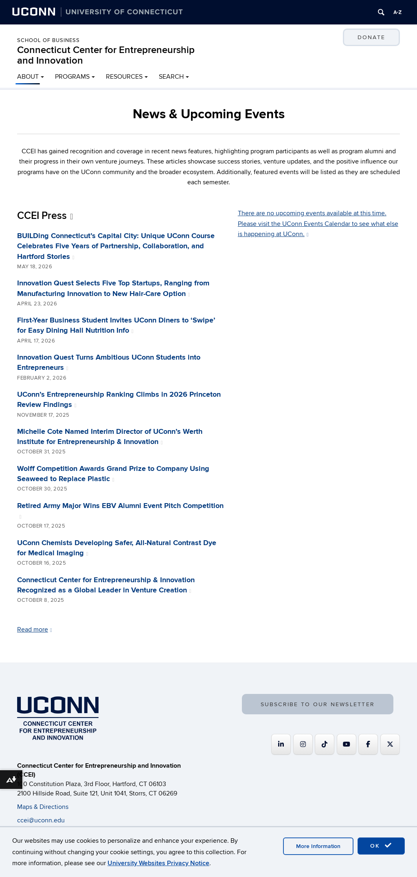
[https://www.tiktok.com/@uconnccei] (324, 744)
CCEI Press (45, 216)
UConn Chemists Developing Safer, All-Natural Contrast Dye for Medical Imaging (116, 548)
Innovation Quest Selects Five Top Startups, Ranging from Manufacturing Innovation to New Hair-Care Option (113, 288)
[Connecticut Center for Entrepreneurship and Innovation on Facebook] (368, 744)
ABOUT (28, 77)
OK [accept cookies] (381, 845)
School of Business (48, 40)
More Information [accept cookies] (318, 846)
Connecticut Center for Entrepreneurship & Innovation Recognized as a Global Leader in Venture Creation (106, 585)
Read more (34, 629)
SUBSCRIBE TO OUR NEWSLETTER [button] (318, 704)
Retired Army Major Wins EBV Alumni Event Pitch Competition (120, 510)
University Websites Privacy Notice (158, 863)
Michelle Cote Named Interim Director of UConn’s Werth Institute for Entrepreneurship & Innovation (109, 436)
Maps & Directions (42, 807)
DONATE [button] (371, 37)
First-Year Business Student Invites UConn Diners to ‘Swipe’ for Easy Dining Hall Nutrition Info (116, 325)
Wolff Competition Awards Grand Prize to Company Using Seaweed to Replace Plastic (113, 474)
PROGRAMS (72, 77)
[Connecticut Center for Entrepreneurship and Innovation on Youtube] (346, 744)
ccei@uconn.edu (41, 820)
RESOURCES (124, 77)
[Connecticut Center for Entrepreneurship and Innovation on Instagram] (303, 744)
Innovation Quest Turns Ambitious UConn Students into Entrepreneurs (108, 362)
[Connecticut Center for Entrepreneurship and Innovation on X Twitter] (390, 744)
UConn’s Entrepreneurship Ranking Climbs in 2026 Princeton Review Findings (119, 399)
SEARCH (171, 77)
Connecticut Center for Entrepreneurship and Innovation (106, 55)
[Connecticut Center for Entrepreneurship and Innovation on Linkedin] (281, 744)
